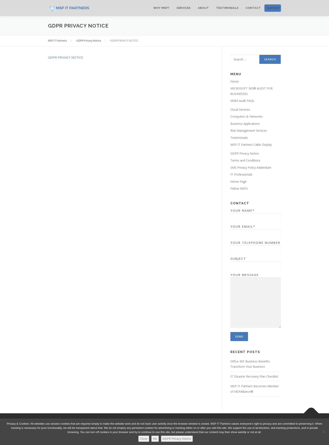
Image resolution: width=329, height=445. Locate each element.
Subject (255, 262)
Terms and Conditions (245, 160)
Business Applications (245, 124)
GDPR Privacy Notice (244, 153)
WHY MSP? (161, 7)
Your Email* (255, 230)
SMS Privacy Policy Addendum (250, 167)
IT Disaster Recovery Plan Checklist (254, 376)
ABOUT (203, 7)
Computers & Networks (246, 116)
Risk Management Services (248, 131)
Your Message (255, 301)
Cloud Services (240, 110)
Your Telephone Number (255, 246)
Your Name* (255, 214)
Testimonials (227, 7)
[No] (324, 432)
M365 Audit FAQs (242, 101)
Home (234, 81)
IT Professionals (241, 174)
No (155, 439)
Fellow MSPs (239, 188)
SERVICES (184, 7)
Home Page (238, 182)
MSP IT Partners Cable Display (251, 145)
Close (144, 439)
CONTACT (253, 7)
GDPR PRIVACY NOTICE (65, 57)
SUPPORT (273, 8)
